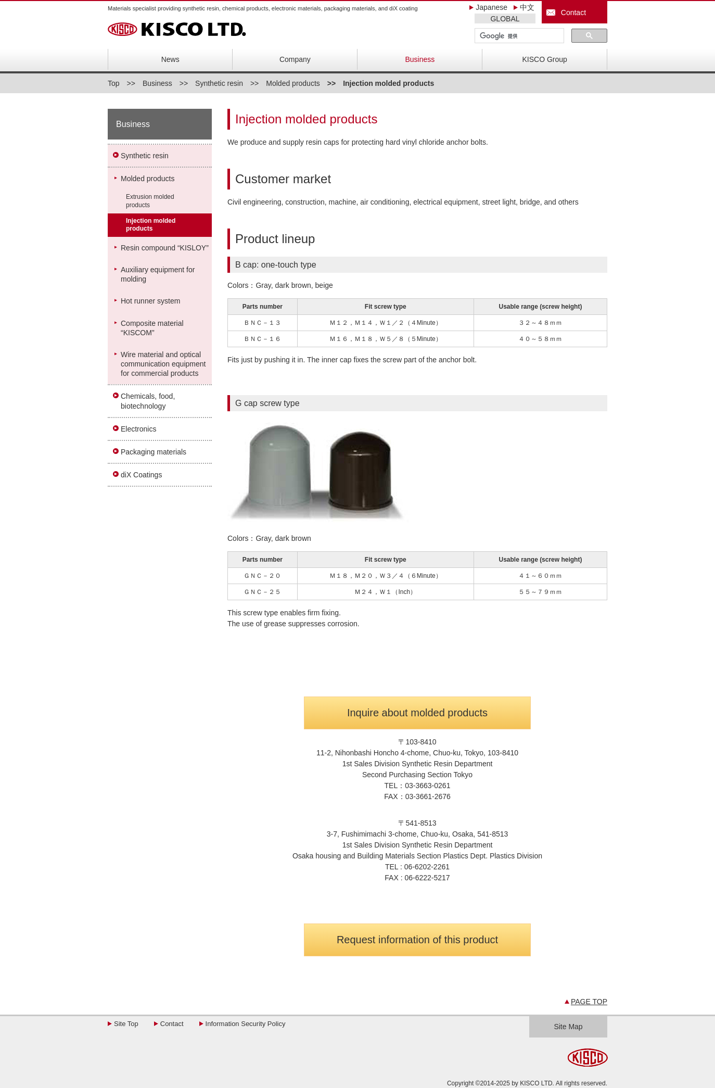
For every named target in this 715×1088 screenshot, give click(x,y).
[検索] (518, 36)
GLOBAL (504, 19)
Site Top (126, 1024)
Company (295, 59)
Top (114, 83)
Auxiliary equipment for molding (158, 274)
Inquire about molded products (417, 712)
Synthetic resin (219, 83)
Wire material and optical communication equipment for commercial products (163, 363)
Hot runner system (150, 301)
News (170, 59)
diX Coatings (141, 475)
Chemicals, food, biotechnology (148, 401)
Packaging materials (153, 452)
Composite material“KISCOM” (152, 328)
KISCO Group (544, 59)
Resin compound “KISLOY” (165, 248)
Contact (571, 12)
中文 (527, 7)
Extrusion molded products (150, 201)
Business (420, 59)
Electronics (138, 429)
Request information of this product (417, 939)
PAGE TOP (589, 1001)
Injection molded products (150, 225)
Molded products (293, 83)
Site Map (568, 1026)
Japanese (491, 7)
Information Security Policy (246, 1024)
